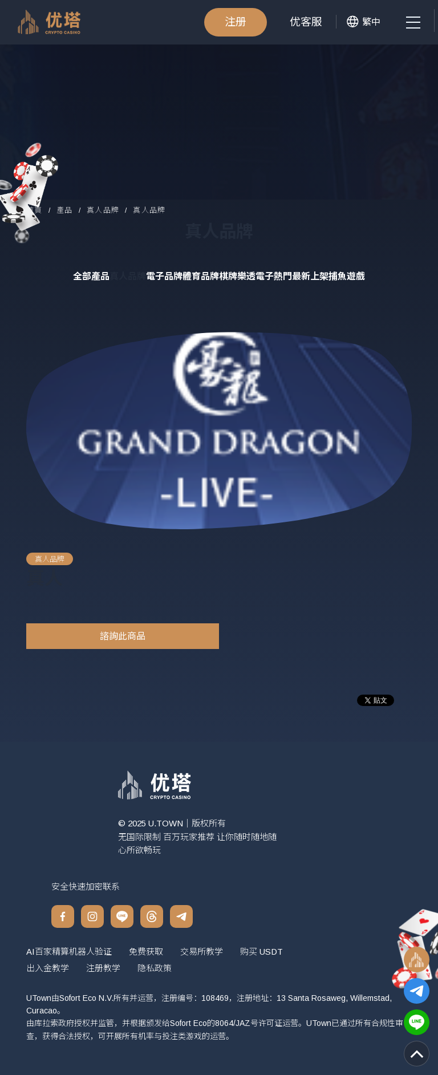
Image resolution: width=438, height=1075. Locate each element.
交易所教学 (201, 951)
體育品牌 (200, 276)
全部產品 (91, 276)
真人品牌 (103, 210)
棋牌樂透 (237, 276)
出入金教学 (47, 968)
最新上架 (310, 276)
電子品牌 (164, 276)
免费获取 (146, 951)
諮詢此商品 (122, 636)
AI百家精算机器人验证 (69, 951)
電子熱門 (274, 276)
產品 (64, 210)
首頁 (34, 210)
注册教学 (103, 968)
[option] (208, 431)
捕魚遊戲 (346, 276)
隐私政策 (154, 968)
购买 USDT (261, 951)
